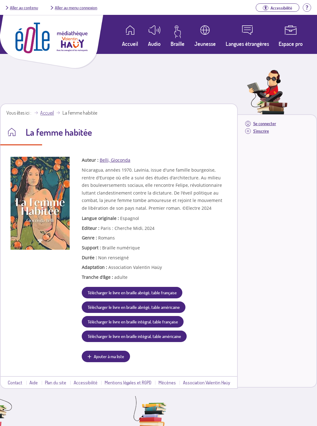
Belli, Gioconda (115, 160)
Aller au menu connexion (76, 7)
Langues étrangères (247, 43)
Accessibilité (86, 382)
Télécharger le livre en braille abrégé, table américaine (134, 307)
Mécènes (167, 382)
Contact (15, 382)
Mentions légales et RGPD (128, 382)
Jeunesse (205, 43)
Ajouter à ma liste (109, 356)
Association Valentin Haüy (206, 382)
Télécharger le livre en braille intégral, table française (133, 321)
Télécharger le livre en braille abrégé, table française (132, 292)
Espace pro (291, 43)
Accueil (47, 113)
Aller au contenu (24, 7)
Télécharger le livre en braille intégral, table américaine (134, 336)
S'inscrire (261, 131)
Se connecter (264, 123)
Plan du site (55, 382)
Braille (178, 43)
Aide (33, 382)
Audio (154, 43)
